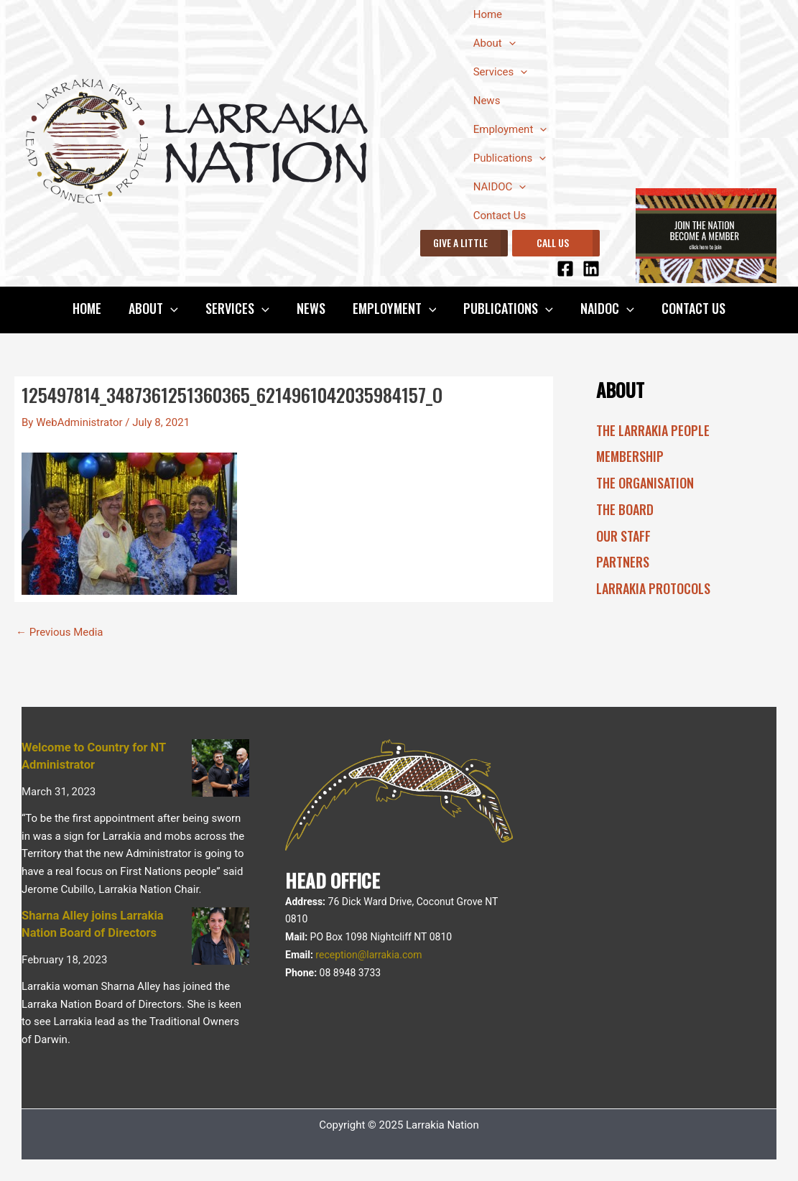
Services (500, 71)
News (487, 100)
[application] (509, 43)
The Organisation (645, 482)
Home (487, 14)
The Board (625, 509)
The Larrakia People (653, 430)
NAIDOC (499, 186)
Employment (510, 129)
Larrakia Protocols (653, 588)
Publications (510, 158)
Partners (622, 561)
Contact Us (499, 215)
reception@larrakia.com (368, 954)
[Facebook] (565, 268)
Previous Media (59, 632)
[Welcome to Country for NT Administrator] (220, 768)
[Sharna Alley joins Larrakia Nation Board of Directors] (220, 936)
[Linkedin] (591, 268)
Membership (630, 456)
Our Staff (623, 536)
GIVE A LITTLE (460, 242)
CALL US (553, 242)
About (494, 43)
